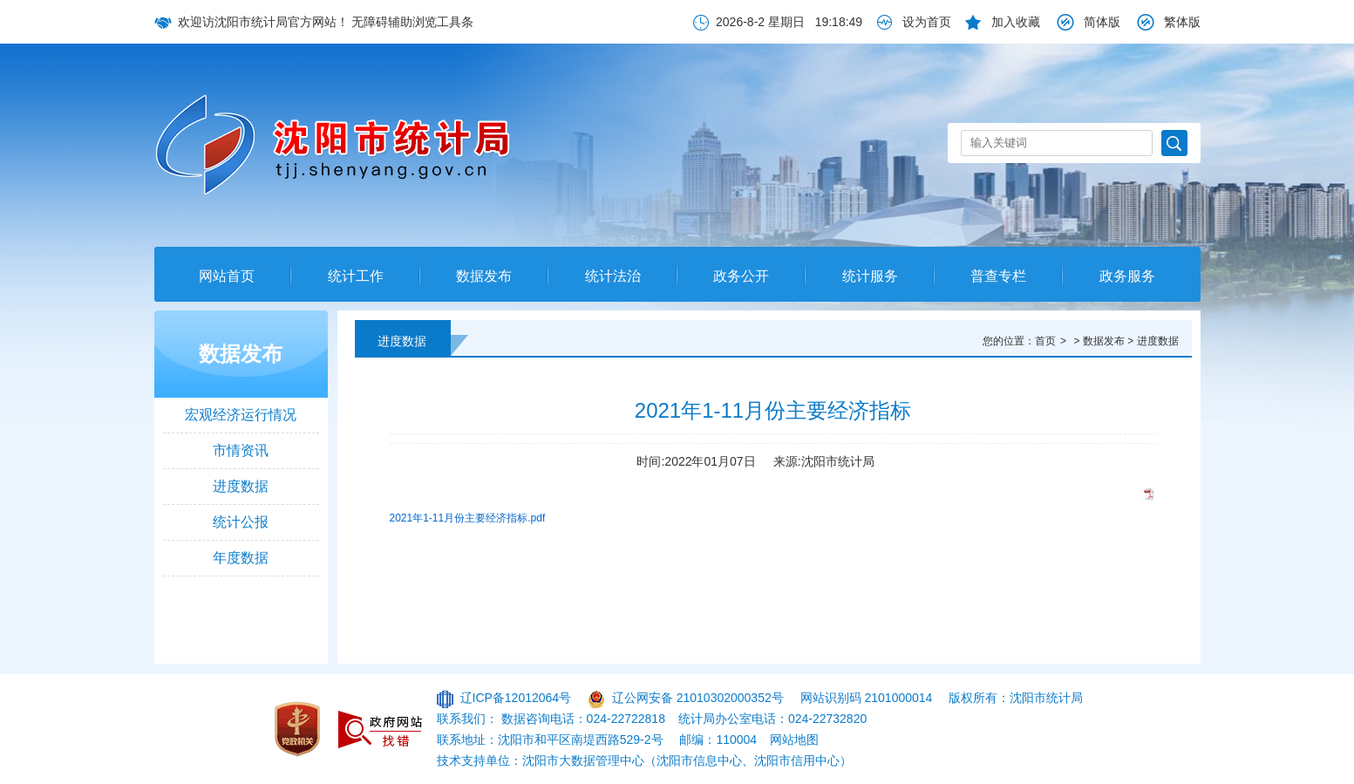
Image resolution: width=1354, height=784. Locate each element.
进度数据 (241, 486)
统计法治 (613, 276)
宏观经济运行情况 (240, 414)
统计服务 (870, 276)
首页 (1045, 341)
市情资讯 (241, 450)
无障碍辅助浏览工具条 (412, 22)
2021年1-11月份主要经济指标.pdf (468, 518)
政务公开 (741, 276)
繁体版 (1182, 22)
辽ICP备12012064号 (516, 698)
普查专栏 (998, 276)
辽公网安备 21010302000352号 (698, 698)
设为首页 (926, 22)
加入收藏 (1015, 22)
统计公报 (241, 522)
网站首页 (227, 276)
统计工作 (356, 276)
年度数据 (241, 557)
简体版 (1102, 22)
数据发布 (484, 276)
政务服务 (1127, 276)
